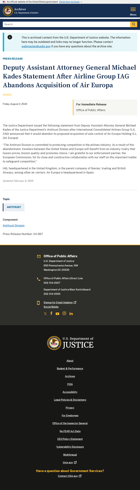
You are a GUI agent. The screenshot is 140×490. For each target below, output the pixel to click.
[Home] (21, 15)
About (70, 360)
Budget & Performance (70, 368)
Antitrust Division (13, 225)
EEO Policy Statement (70, 439)
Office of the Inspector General (70, 423)
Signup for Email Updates (60, 302)
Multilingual (70, 454)
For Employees (70, 415)
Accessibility (70, 392)
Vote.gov (70, 462)
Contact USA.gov (70, 476)
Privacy (70, 407)
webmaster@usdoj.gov (36, 46)
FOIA (70, 384)
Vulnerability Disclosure (70, 446)
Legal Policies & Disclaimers (70, 399)
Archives (70, 376)
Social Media (51, 306)
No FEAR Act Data (70, 431)
